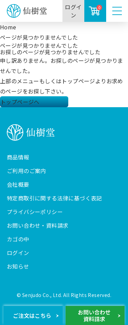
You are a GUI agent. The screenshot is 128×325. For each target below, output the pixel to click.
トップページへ (20, 102)
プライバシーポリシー (35, 212)
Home (8, 27)
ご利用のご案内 (26, 171)
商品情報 (18, 157)
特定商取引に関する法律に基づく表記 (54, 198)
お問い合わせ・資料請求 (37, 225)
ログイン (73, 11)
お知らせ (18, 266)
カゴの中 (18, 239)
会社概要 (18, 184)
